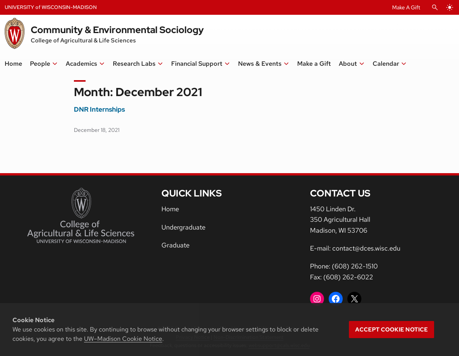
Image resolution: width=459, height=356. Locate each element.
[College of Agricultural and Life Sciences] (80, 215)
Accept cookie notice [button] (391, 329)
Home (170, 209)
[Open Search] (435, 7)
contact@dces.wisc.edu (366, 248)
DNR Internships (99, 109)
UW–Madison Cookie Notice (123, 339)
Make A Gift (406, 7)
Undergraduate (183, 227)
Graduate (175, 245)
